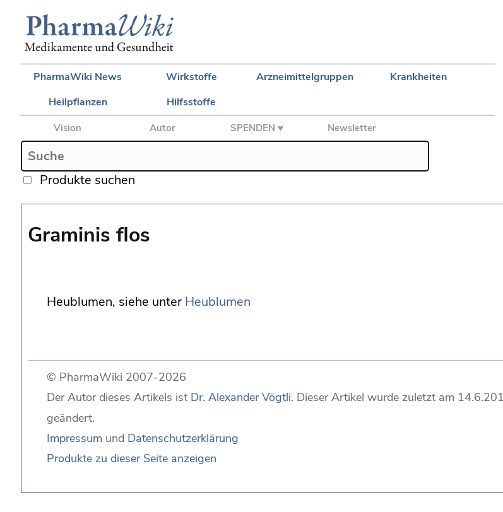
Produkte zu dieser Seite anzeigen (131, 458)
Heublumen (218, 301)
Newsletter (352, 128)
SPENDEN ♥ (256, 128)
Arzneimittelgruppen (304, 77)
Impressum (74, 438)
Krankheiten (418, 77)
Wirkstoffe (191, 77)
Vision (67, 128)
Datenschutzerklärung (183, 438)
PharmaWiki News (77, 77)
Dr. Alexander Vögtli (241, 397)
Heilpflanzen (78, 102)
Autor (162, 128)
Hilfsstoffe (191, 102)
